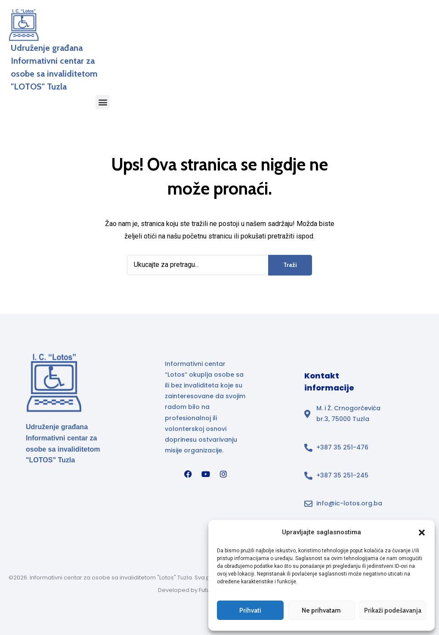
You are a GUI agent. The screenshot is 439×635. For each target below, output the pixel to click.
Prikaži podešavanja (392, 610)
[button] (421, 532)
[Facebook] (188, 474)
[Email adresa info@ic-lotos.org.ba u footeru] (346, 503)
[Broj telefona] (346, 447)
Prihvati (250, 610)
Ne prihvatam (321, 610)
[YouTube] (205, 474)
